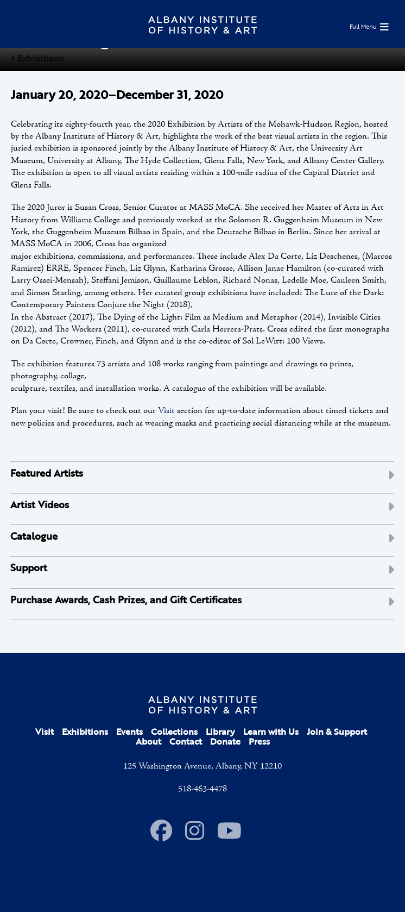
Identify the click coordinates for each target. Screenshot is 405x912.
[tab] (202, 477)
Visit (166, 411)
